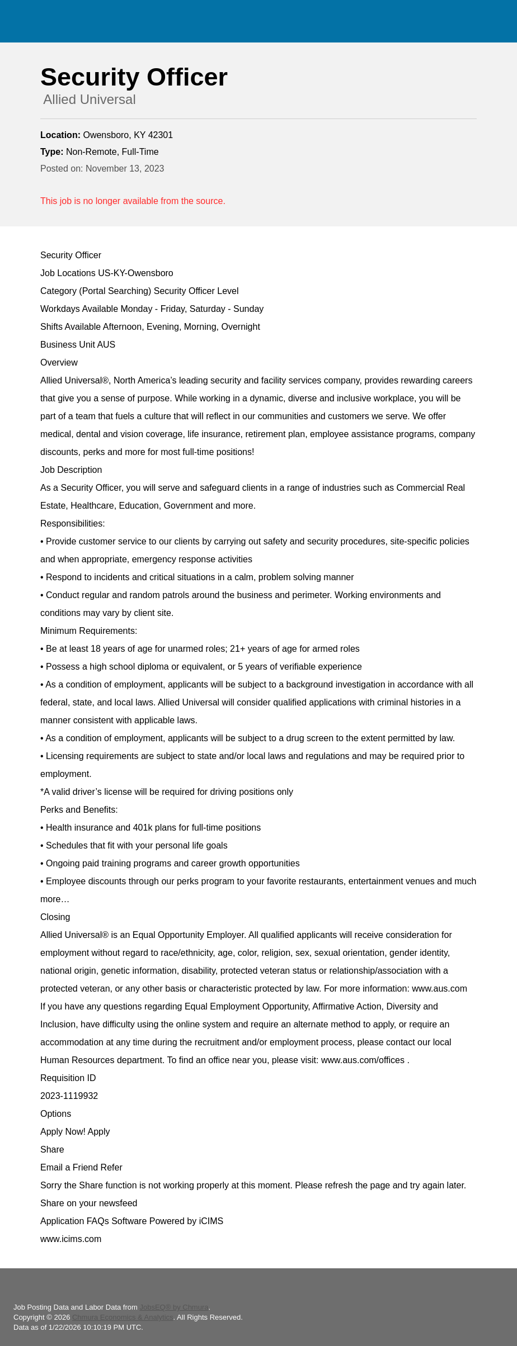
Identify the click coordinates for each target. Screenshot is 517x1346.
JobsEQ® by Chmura (173, 1307)
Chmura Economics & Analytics (122, 1317)
